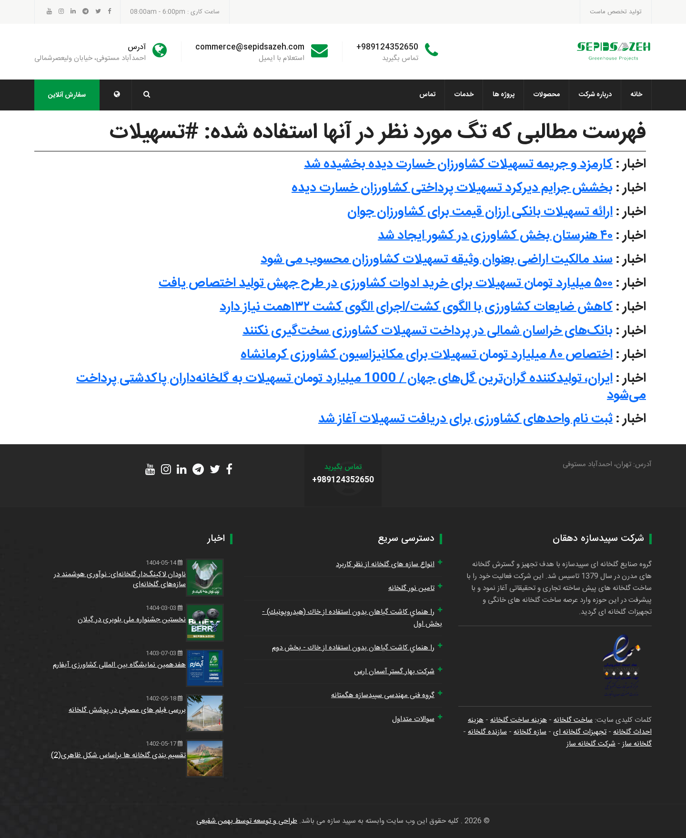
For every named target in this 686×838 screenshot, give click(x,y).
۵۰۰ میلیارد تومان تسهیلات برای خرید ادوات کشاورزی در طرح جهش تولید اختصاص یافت (386, 283)
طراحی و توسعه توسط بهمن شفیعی (246, 821)
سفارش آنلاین (67, 95)
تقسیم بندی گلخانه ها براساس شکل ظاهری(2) (118, 755)
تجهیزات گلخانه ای (579, 732)
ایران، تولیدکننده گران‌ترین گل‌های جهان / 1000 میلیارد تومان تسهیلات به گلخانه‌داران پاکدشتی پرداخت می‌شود (361, 387)
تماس (427, 94)
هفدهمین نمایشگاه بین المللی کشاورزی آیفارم (119, 665)
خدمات (464, 94)
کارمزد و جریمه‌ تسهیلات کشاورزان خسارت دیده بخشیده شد (458, 164)
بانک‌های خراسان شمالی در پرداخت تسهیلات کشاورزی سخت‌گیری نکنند (427, 330)
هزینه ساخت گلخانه (518, 720)
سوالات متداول (413, 719)
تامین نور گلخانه (411, 588)
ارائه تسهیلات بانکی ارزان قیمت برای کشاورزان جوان (480, 211)
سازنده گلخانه (487, 732)
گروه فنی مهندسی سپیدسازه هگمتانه (382, 695)
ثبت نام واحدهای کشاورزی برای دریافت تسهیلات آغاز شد (465, 419)
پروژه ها (503, 94)
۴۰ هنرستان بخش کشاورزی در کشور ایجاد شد (495, 235)
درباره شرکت (595, 94)
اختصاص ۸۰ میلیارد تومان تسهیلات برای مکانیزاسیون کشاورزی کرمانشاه (427, 354)
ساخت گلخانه (573, 720)
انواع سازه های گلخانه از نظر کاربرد (385, 564)
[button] (116, 95)
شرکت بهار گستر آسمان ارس (394, 672)
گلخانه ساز (637, 744)
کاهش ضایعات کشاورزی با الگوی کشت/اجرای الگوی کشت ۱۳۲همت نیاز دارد (416, 307)
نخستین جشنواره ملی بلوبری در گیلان (132, 620)
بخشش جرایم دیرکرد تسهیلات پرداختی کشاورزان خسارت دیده (452, 188)
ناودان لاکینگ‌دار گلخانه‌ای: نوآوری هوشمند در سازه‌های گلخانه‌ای (120, 579)
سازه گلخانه (530, 732)
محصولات (547, 94)
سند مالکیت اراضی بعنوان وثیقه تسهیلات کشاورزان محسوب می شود (437, 259)
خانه (636, 94)
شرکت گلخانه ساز (590, 744)
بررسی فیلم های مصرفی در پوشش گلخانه (127, 710)
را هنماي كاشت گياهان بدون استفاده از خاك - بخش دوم (353, 648)
